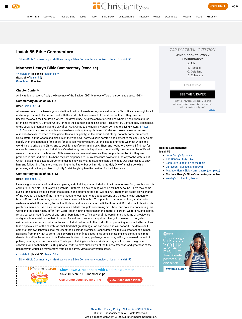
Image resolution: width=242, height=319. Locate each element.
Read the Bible (67, 16)
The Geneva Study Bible (180, 159)
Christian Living (126, 16)
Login (234, 6)
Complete (22, 81)
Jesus (83, 16)
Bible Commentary (38, 59)
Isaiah (113, 59)
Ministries (212, 16)
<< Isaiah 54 (23, 73)
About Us (95, 309)
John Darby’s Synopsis (179, 155)
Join (218, 6)
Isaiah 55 (125, 59)
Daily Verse (49, 16)
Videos (157, 16)
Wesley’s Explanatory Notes (182, 178)
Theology (144, 16)
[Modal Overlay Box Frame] (85, 276)
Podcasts (186, 16)
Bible (22, 59)
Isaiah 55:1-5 (31, 106)
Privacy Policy (112, 309)
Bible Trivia (33, 16)
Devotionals (171, 16)
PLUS (199, 16)
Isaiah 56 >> (52, 73)
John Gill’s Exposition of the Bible (185, 162)
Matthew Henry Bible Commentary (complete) (193, 170)
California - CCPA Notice (137, 309)
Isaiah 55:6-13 (32, 178)
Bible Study (108, 16)
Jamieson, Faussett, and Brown (184, 166)
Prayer (93, 16)
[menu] (6, 7)
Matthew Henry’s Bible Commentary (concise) (80, 59)
